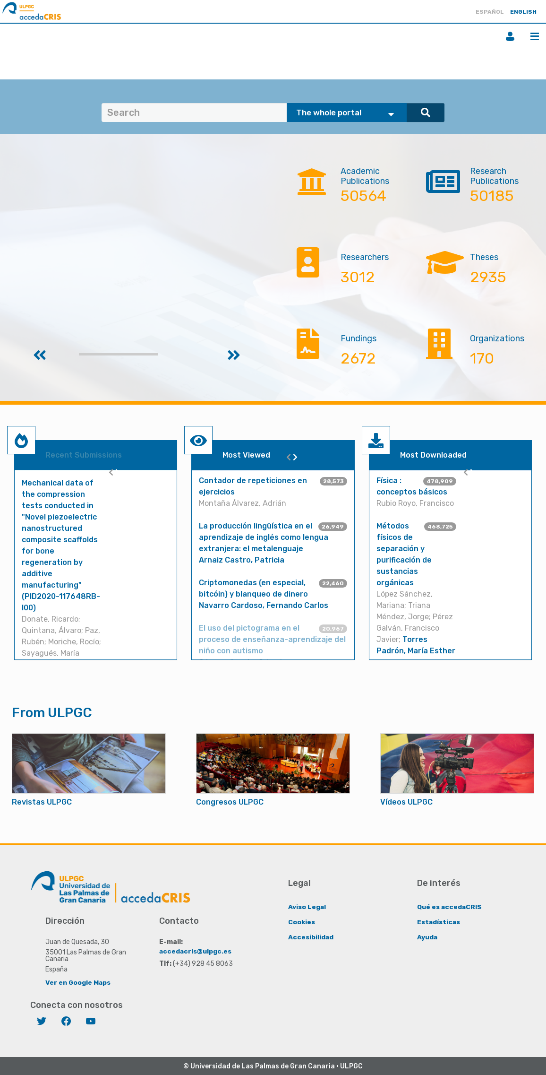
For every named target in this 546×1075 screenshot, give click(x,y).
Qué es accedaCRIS (450, 906)
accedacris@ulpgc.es (195, 951)
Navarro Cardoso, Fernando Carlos (263, 605)
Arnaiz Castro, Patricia (241, 559)
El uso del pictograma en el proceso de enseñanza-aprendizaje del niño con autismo (272, 639)
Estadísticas (439, 922)
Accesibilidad (311, 937)
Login (510, 36)
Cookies (301, 922)
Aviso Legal (307, 906)
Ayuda (427, 937)
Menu (534, 36)
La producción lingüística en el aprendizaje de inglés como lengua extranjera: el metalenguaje (263, 537)
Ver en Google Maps (78, 982)
